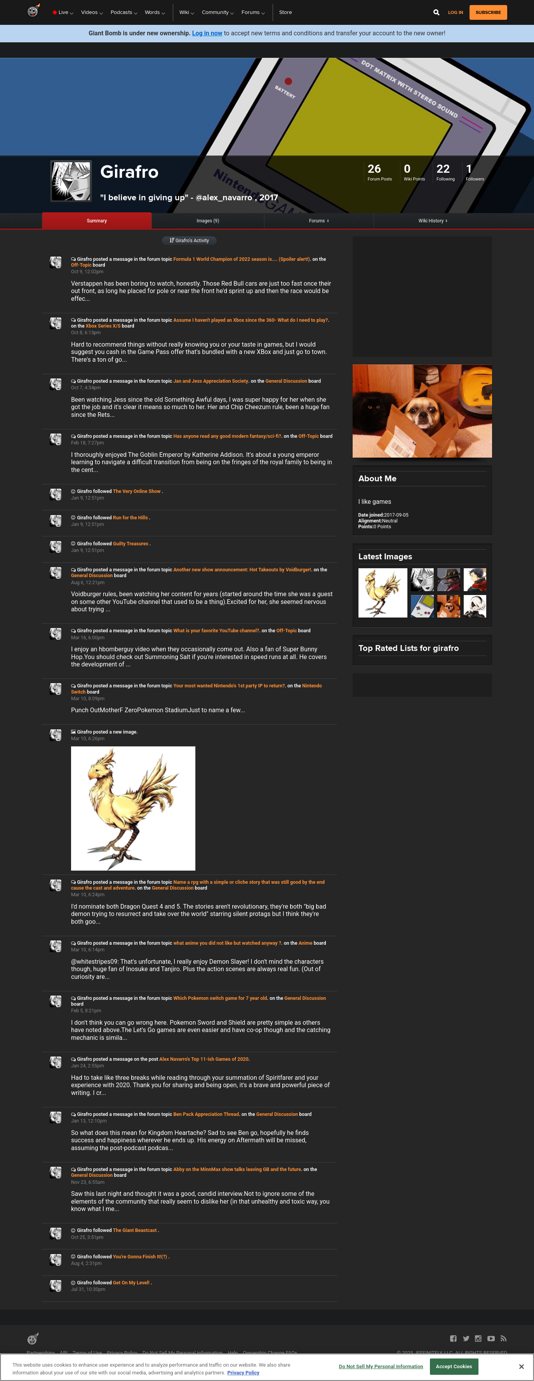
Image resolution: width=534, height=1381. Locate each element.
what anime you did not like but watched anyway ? (227, 943)
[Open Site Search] (436, 12)
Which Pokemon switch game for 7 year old (220, 998)
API (64, 1353)
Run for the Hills (131, 517)
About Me (377, 478)
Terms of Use (87, 1353)
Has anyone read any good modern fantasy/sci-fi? (227, 436)
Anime (306, 943)
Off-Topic (81, 265)
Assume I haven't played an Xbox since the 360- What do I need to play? (250, 320)
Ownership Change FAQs (270, 1353)
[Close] (521, 1366)
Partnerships (41, 1353)
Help (233, 1353)
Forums (317, 221)
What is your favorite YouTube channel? (216, 630)
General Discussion (286, 381)
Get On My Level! (132, 1283)
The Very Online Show (137, 491)
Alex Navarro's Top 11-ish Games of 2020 (204, 1059)
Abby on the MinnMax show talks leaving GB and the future (237, 1169)
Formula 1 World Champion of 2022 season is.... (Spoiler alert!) (241, 259)
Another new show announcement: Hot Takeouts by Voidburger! (242, 570)
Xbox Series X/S (103, 326)
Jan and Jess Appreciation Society (210, 381)
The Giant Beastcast (135, 1230)
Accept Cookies (454, 1366)
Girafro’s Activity (189, 240)
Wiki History (431, 221)
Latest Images (385, 556)
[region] (267, 1367)
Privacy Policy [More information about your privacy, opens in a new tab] (243, 1373)
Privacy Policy (122, 1353)
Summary (97, 221)
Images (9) (208, 221)
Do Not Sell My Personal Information (183, 1353)
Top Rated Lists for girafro (408, 648)
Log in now (207, 33)
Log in (455, 13)
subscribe (488, 12)
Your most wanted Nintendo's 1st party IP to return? (229, 686)
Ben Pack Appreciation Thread (206, 1114)
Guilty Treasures (131, 544)
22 (443, 168)
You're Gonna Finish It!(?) (141, 1257)
